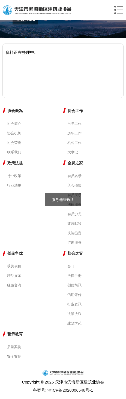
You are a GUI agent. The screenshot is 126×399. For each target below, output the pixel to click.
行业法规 (14, 185)
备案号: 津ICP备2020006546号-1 (63, 390)
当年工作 (74, 124)
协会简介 (14, 124)
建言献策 (74, 223)
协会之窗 (75, 253)
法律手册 (74, 276)
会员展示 (74, 195)
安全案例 (14, 356)
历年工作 (74, 133)
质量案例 (14, 347)
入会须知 (74, 185)
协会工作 (75, 111)
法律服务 (74, 204)
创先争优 (15, 253)
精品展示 (14, 276)
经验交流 (14, 285)
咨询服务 (74, 242)
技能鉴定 (74, 233)
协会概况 (15, 111)
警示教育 (15, 334)
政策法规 (15, 163)
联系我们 (14, 152)
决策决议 (74, 314)
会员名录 (74, 176)
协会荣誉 (14, 143)
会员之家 (75, 163)
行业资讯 (74, 304)
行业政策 (14, 176)
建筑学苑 (74, 323)
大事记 (72, 152)
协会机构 (14, 133)
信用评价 (74, 295)
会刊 (70, 266)
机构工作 (74, 143)
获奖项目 (14, 266)
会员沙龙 (74, 214)
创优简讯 (74, 285)
